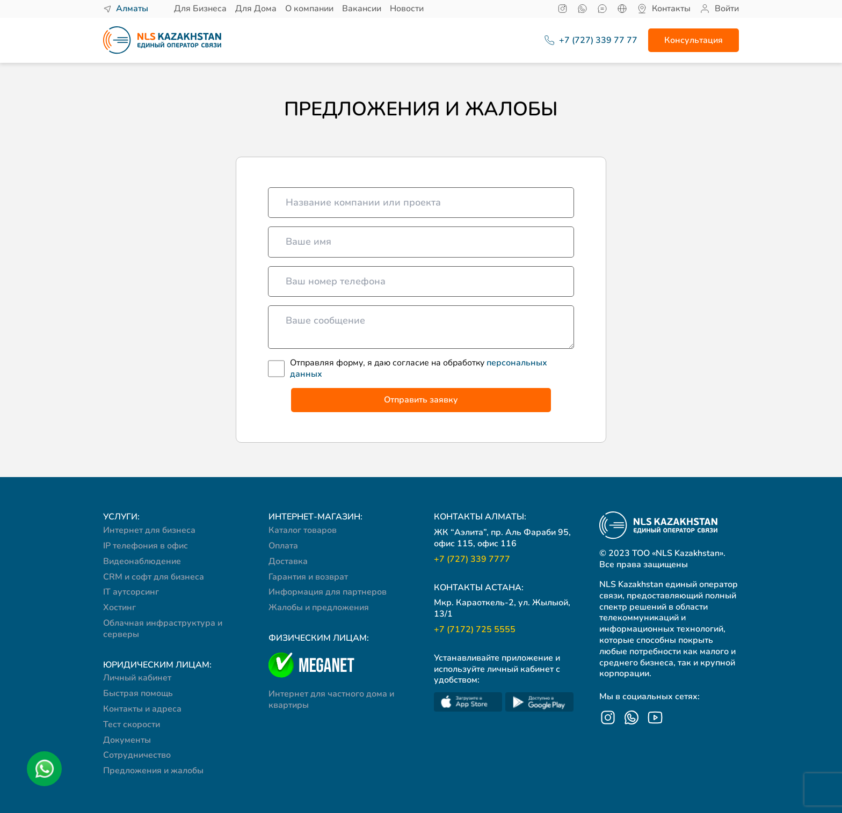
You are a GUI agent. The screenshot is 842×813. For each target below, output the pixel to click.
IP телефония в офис (145, 546)
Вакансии (361, 8)
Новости (407, 8)
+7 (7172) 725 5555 (475, 629)
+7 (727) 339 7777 (472, 559)
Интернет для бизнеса (149, 530)
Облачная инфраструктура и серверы (162, 628)
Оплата (283, 546)
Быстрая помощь (138, 693)
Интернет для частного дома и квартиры (331, 699)
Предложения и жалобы (153, 771)
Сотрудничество (137, 755)
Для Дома (256, 8)
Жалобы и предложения (318, 607)
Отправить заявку (421, 400)
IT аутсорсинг (131, 592)
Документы (127, 740)
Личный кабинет (137, 678)
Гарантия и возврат (308, 577)
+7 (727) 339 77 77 (585, 40)
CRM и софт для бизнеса (153, 577)
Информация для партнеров (327, 592)
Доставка (288, 561)
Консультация (693, 40)
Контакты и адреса (142, 709)
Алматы (132, 8)
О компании (309, 8)
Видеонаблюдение (142, 561)
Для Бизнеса (200, 8)
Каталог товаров (302, 530)
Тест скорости (131, 724)
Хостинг (119, 607)
